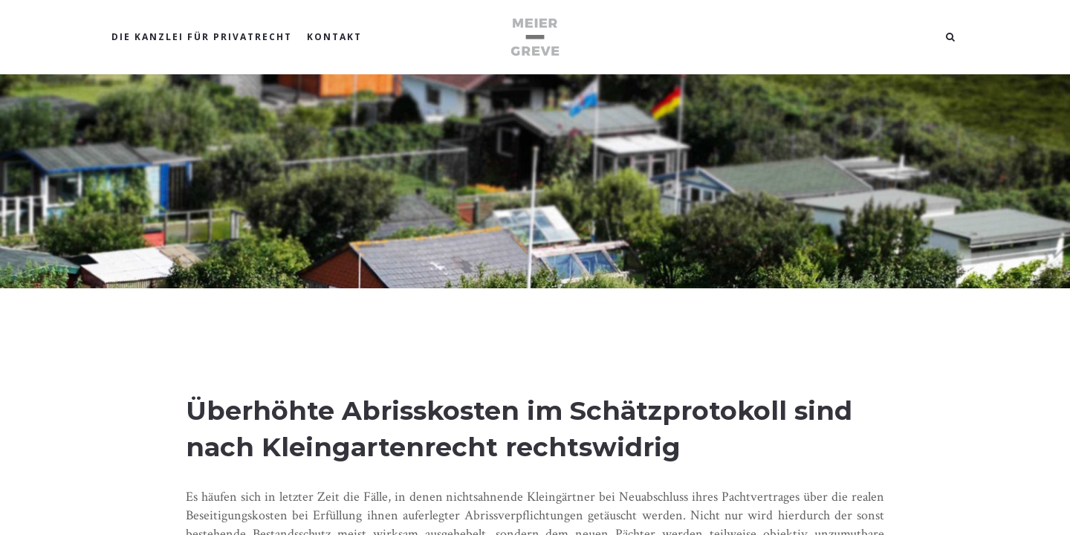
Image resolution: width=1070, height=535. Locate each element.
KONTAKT (334, 36)
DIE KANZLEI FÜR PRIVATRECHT (201, 36)
